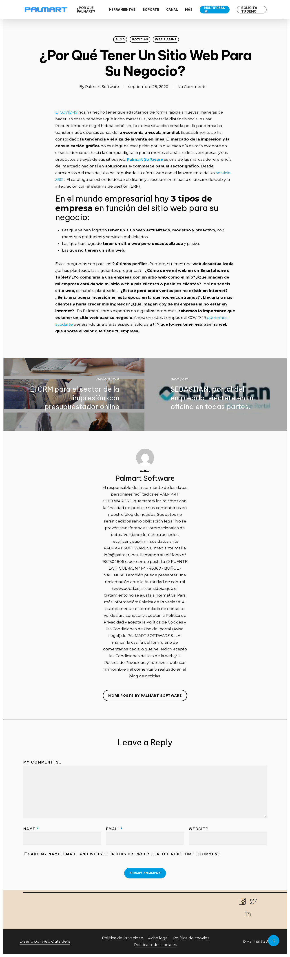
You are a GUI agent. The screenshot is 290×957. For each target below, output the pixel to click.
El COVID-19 (66, 112)
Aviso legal (158, 938)
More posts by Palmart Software (145, 696)
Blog (120, 39)
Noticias (140, 39)
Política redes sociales (155, 944)
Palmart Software (102, 86)
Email (114, 829)
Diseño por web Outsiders (45, 941)
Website (198, 829)
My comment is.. (42, 762)
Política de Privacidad (123, 938)
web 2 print (166, 39)
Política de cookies (191, 938)
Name (31, 829)
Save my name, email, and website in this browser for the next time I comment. (124, 854)
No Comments (191, 86)
